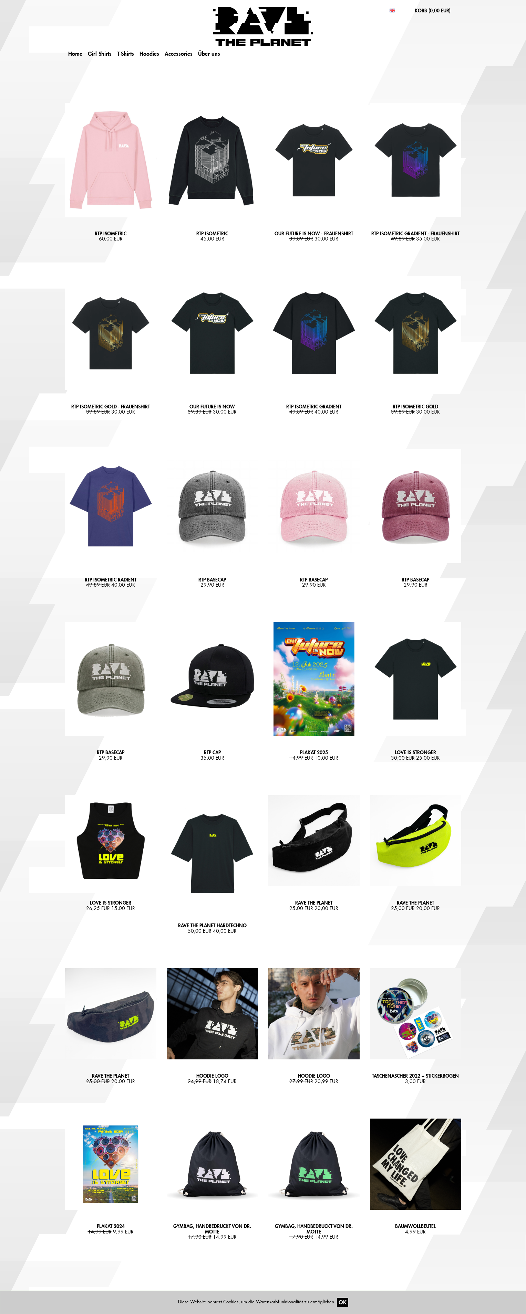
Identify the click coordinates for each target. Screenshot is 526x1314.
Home (75, 53)
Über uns (209, 53)
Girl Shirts (100, 53)
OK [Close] (343, 1302)
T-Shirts (125, 53)
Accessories (179, 53)
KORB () (433, 10)
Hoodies (149, 53)
